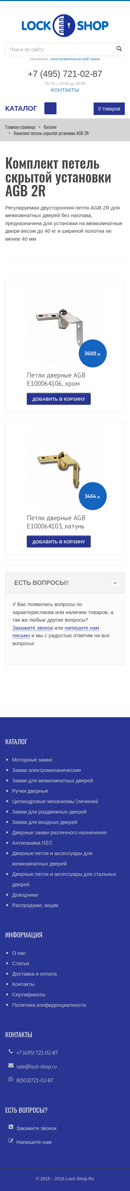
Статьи (20, 963)
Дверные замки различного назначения (59, 832)
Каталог (50, 126)
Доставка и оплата (34, 973)
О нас (19, 953)
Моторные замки (32, 759)
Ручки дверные (30, 791)
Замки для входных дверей (44, 822)
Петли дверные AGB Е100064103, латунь (56, 522)
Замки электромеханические (46, 770)
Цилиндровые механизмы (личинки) (55, 801)
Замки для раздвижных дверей (49, 811)
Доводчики (25, 894)
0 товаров (109, 109)
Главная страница (20, 126)
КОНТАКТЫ (65, 90)
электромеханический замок (75, 59)
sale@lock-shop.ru (36, 1066)
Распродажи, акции (35, 905)
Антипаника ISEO (32, 842)
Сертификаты (28, 994)
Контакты (23, 984)
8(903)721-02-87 (34, 1080)
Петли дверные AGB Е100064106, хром (56, 379)
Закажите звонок (32, 628)
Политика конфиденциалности (49, 1005)
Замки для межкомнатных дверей (52, 780)
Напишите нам (34, 1142)
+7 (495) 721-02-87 (37, 1052)
